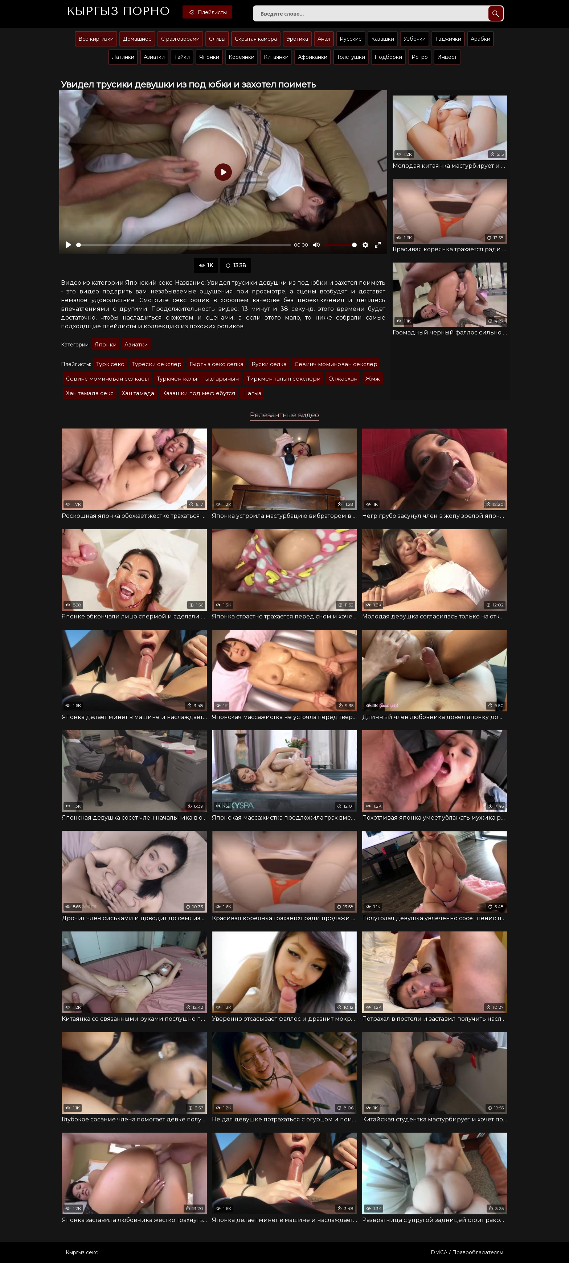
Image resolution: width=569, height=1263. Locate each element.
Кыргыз (118, 11)
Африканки (312, 57)
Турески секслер (156, 364)
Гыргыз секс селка (216, 364)
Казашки (382, 39)
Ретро (420, 57)
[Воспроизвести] (68, 245)
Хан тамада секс (90, 393)
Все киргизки (96, 39)
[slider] (183, 244)
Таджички (448, 39)
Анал (324, 39)
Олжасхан (342, 378)
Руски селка (269, 364)
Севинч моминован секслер (336, 364)
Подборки (388, 57)
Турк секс (110, 364)
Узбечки (415, 39)
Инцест (447, 57)
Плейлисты (207, 12)
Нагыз (252, 393)
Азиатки (154, 57)
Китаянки (276, 57)
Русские (351, 39)
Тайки (182, 57)
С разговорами (180, 39)
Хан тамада (138, 393)
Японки (209, 57)
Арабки (480, 39)
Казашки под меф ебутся (198, 393)
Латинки (123, 57)
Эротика (297, 39)
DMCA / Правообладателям (467, 1252)
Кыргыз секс (82, 1252)
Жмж (372, 378)
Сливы (217, 39)
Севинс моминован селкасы (107, 378)
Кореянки (241, 57)
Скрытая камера (256, 39)
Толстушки (351, 57)
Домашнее (137, 39)
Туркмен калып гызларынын (198, 378)
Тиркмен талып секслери (283, 378)
